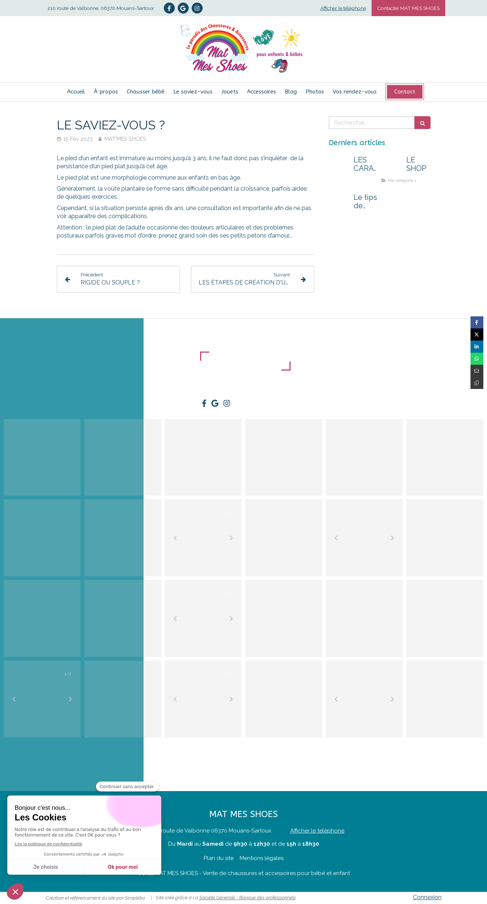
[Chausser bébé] (145, 91)
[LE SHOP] (392, 167)
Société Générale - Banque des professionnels (247, 897)
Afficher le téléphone (343, 8)
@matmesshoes (463, 743)
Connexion (427, 897)
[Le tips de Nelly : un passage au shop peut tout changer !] (340, 205)
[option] (203, 537)
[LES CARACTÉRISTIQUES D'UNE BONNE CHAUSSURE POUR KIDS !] (340, 167)
